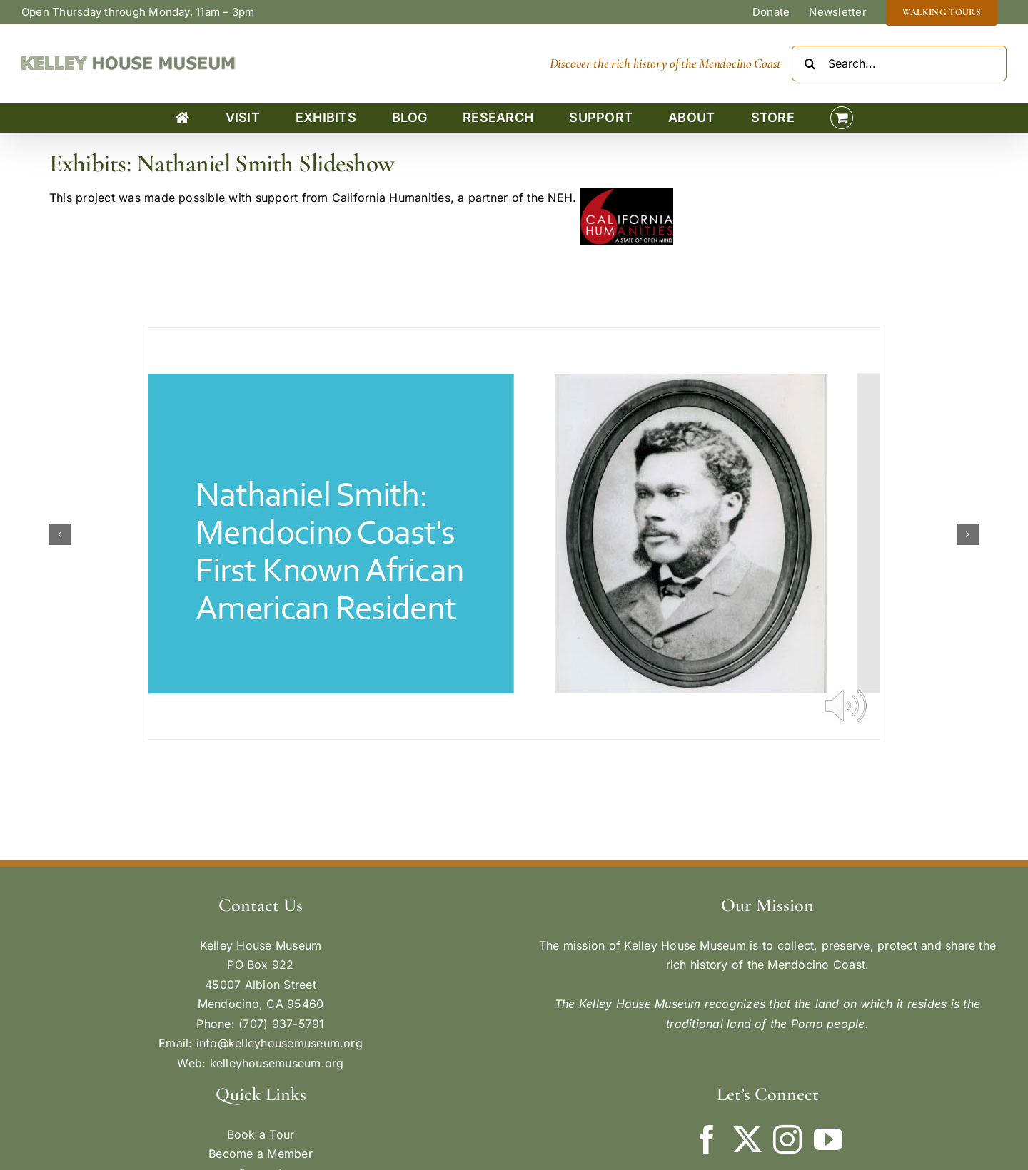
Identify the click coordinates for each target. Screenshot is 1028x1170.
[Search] (809, 63)
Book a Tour (261, 1134)
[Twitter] (747, 1139)
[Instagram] (787, 1139)
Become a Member (260, 1153)
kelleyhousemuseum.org (277, 1063)
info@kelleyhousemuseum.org (279, 1043)
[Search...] (899, 63)
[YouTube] (828, 1139)
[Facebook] (706, 1139)
